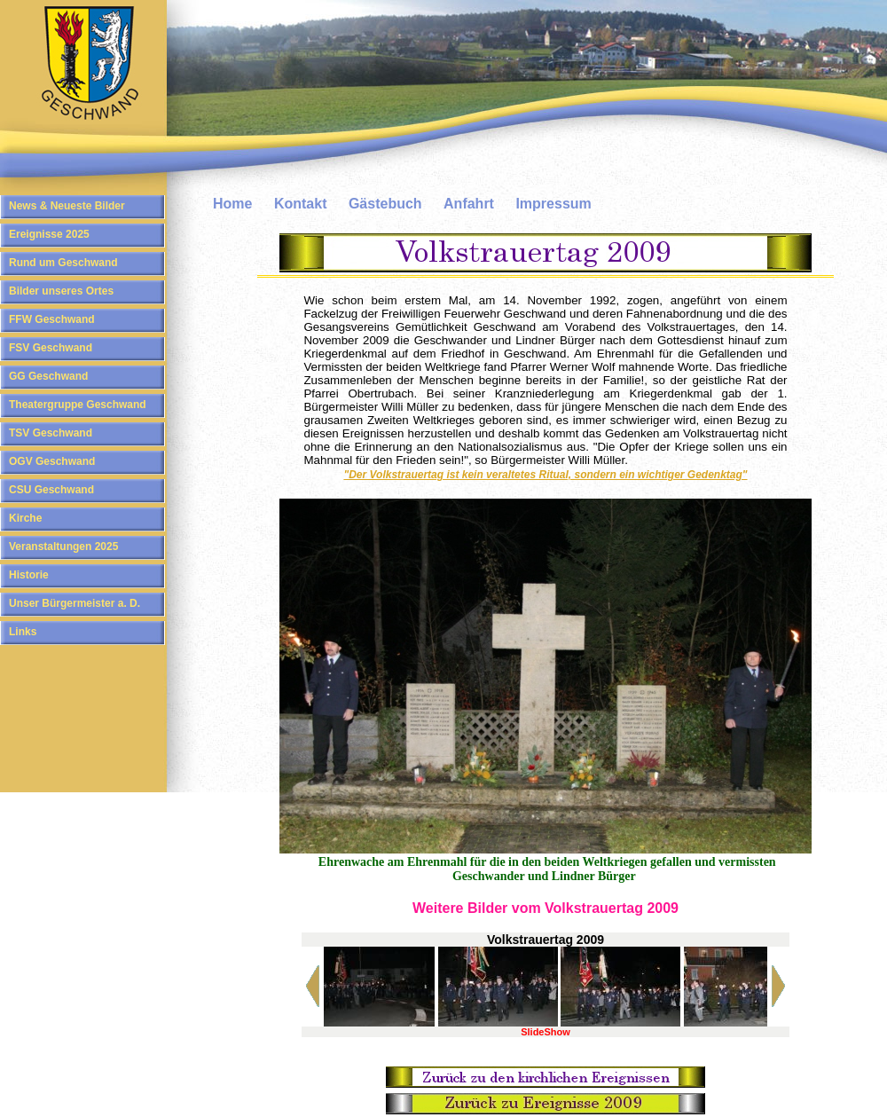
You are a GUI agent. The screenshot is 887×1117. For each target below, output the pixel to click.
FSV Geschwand (50, 348)
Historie (29, 575)
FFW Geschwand (52, 319)
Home (232, 203)
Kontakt (300, 203)
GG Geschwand (48, 376)
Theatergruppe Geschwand (77, 404)
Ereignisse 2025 (49, 234)
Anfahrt (469, 203)
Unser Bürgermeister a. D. (74, 603)
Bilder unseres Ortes (61, 291)
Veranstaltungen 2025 (63, 546)
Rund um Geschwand (63, 262)
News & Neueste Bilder (67, 206)
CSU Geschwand (51, 490)
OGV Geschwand (52, 461)
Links (22, 631)
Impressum (553, 203)
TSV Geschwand (50, 433)
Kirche (25, 518)
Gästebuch (385, 203)
